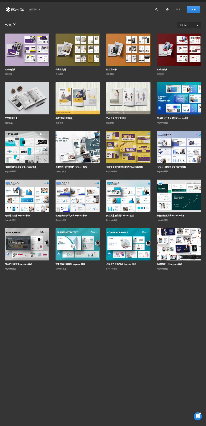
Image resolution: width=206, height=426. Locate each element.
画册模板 (9, 74)
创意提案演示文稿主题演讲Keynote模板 (124, 167)
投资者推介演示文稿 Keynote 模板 (71, 215)
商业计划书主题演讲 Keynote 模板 (173, 118)
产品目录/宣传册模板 (116, 118)
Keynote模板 (162, 123)
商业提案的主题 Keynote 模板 (120, 215)
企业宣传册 (10, 69)
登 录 (178, 9)
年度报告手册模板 (64, 118)
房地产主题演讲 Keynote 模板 (18, 264)
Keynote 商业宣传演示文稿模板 (171, 167)
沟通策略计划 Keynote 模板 (169, 264)
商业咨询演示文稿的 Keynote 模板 (71, 167)
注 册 (193, 9)
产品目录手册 (11, 118)
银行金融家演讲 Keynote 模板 (170, 215)
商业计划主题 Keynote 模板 (17, 215)
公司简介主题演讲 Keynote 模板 (121, 264)
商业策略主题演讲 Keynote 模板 (70, 264)
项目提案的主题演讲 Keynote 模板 (21, 167)
